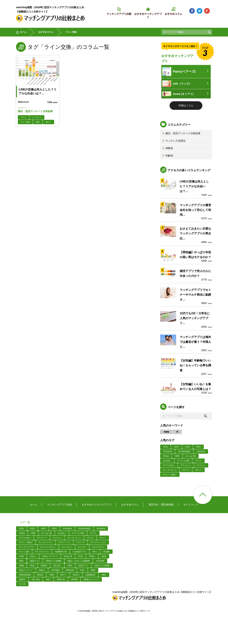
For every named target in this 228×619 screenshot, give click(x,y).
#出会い (33, 556)
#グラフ (186, 470)
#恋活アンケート (26, 570)
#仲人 (94, 552)
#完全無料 (100, 561)
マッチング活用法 (173, 140)
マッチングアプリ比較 (59, 504)
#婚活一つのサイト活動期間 (79, 561)
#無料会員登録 (25, 575)
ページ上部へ (202, 495)
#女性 (104, 556)
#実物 (21, 565)
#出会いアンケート (50, 556)
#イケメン (201, 465)
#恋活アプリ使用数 (102, 565)
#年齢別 (44, 565)
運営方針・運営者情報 (161, 504)
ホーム (21, 32)
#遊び (48, 579)
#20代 (176, 447)
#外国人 (92, 556)
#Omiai (166, 456)
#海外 (82, 570)
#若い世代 (36, 579)
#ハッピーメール (45, 542)
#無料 (93, 570)
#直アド (63, 575)
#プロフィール (64, 542)
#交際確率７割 (61, 552)
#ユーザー (82, 547)
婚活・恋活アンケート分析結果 (180, 133)
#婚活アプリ (35, 561)
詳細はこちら (185, 105)
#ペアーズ (80, 542)
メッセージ (36, 117)
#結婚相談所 (90, 575)
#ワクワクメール (42, 552)
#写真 (21, 556)
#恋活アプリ (83, 565)
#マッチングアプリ (26, 547)
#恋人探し (57, 565)
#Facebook (167, 451)
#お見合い (167, 461)
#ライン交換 (24, 552)
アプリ (23, 117)
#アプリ (198, 461)
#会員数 (106, 552)
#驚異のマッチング (91, 579)
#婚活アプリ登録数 (53, 561)
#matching (201, 451)
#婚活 (21, 561)
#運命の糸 (61, 579)
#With (177, 456)
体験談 (167, 148)
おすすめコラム (45, 32)
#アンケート (186, 465)
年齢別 (167, 155)
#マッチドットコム (98, 542)
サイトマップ (190, 504)
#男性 (52, 575)
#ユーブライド (98, 547)
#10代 (165, 447)
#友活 (80, 556)
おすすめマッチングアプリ (97, 504)
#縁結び (22, 579)
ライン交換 (25, 122)
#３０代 (22, 584)
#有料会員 (70, 570)
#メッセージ (67, 547)
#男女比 (40, 575)
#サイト (198, 470)
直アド (48, 122)
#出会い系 (68, 556)
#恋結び (42, 570)
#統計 (104, 575)
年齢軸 (166, 432)
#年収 (32, 565)
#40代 (187, 447)
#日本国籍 (55, 570)
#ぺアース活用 (183, 461)
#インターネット (170, 470)
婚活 (38, 122)
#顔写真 (74, 579)
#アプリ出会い (169, 465)
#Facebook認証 (184, 451)
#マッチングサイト (48, 547)
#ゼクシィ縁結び (170, 475)
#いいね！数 (191, 456)
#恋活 (70, 565)
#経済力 (76, 575)
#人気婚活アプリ (79, 552)
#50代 (198, 447)
